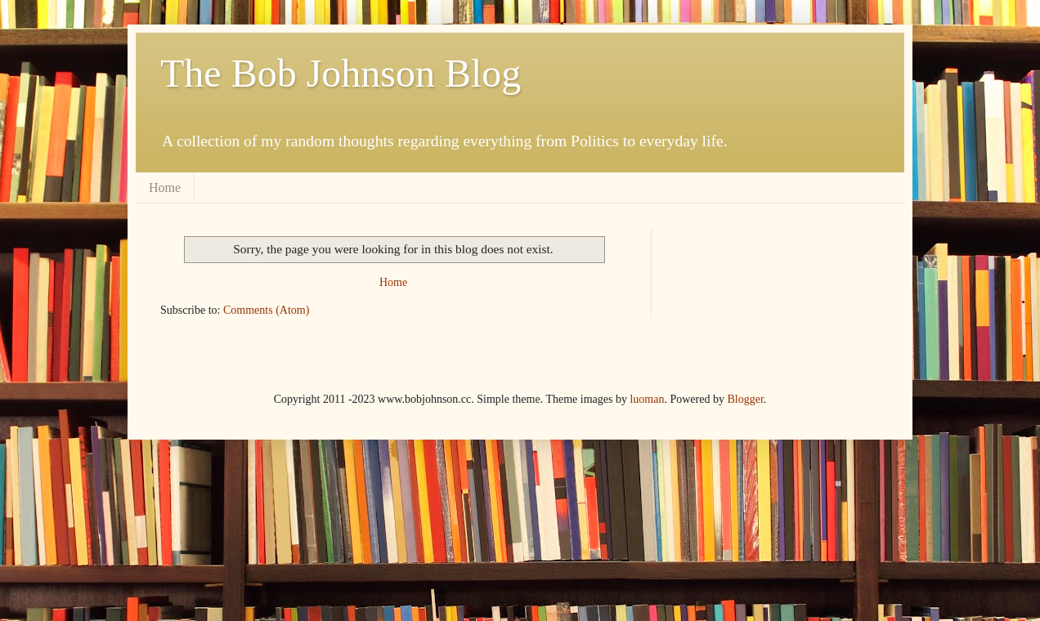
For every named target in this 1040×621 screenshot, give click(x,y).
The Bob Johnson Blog (340, 73)
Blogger (745, 399)
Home (165, 187)
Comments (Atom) (266, 310)
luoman (647, 399)
